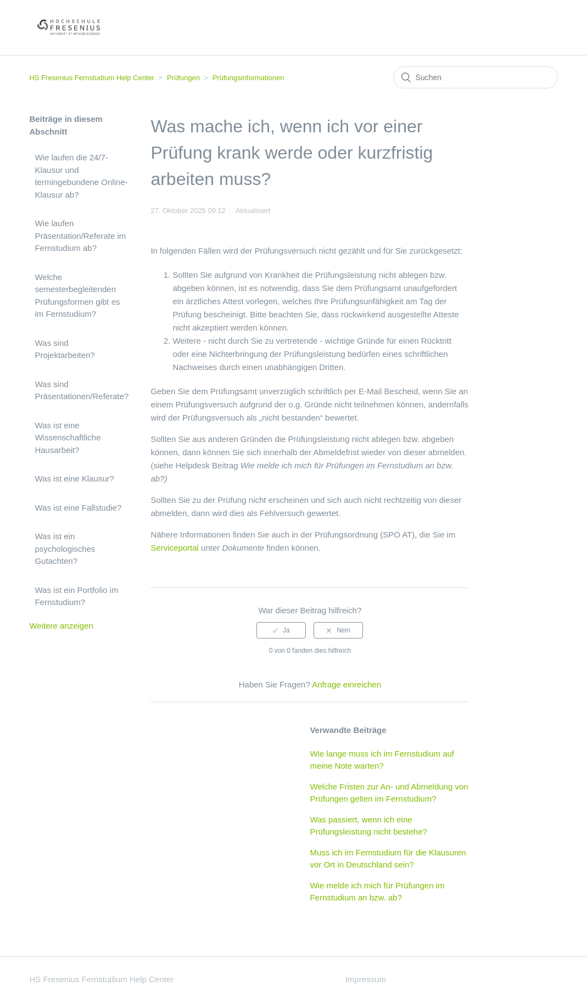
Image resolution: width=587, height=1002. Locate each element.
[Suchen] (475, 77)
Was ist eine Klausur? (74, 478)
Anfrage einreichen (346, 684)
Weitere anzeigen (61, 625)
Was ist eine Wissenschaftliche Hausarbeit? (67, 438)
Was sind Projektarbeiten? (64, 349)
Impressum (365, 979)
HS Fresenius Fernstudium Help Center (91, 78)
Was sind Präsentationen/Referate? (81, 390)
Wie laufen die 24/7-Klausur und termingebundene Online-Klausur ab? (81, 176)
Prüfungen (183, 78)
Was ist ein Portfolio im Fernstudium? (76, 596)
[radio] (281, 630)
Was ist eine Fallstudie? (78, 507)
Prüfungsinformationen (248, 78)
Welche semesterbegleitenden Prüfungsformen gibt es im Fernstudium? (77, 295)
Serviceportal (174, 547)
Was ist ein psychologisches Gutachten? (65, 548)
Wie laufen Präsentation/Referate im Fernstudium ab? (80, 236)
